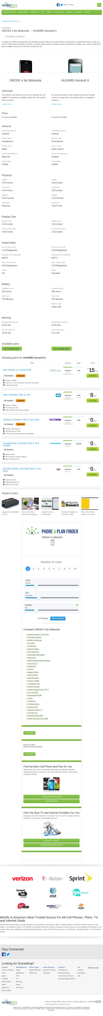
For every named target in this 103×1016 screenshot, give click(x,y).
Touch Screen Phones (64, 976)
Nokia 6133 (31, 658)
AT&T (4, 973)
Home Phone (35, 12)
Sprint (4, 976)
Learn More (29, 733)
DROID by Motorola (34, 640)
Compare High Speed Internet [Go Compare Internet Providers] (51, 845)
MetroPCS (5, 987)
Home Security (59, 12)
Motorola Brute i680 (34, 695)
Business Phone (23, 12)
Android (78, 970)
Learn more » (7, 104)
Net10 (4, 984)
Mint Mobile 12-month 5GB (17, 370)
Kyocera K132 (32, 707)
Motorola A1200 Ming (35, 716)
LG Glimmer (31, 646)
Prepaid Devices (62, 973)
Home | (47, 1001)
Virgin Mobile (6, 981)
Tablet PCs (32, 973)
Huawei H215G (33, 672)
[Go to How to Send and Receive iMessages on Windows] (30, 504)
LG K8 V (30, 669)
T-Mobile (5, 978)
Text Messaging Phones (65, 978)
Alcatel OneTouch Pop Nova (37, 718)
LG (17, 978)
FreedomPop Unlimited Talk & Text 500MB (21, 444)
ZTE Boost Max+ (33, 704)
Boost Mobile (6, 990)
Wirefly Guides (90, 968)
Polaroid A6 (31, 666)
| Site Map (91, 1001)
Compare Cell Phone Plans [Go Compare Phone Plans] (52, 797)
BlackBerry (19, 973)
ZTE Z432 (31, 643)
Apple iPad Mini (33, 678)
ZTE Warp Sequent (34, 637)
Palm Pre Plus (32, 675)
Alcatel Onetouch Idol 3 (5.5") (38, 689)
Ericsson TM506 (33, 681)
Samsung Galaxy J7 (34, 710)
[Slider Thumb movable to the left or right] (36, 586)
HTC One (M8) (32, 692)
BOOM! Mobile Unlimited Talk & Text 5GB (22, 469)
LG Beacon (31, 701)
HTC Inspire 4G (33, 652)
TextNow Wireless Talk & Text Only (21, 419)
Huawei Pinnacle (33, 687)
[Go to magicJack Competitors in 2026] (10, 504)
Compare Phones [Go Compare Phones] (51, 801)
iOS (77, 976)
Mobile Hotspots (34, 970)
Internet (49, 12)
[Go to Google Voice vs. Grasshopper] (50, 504)
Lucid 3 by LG (32, 663)
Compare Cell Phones (10, 21)
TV (43, 12)
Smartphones (61, 970)
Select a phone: (52, 537)
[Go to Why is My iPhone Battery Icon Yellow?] (90, 504)
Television (45, 973)
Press (71, 5)
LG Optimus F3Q (33, 684)
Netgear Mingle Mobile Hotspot (38, 660)
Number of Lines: (51, 562)
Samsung (19, 987)
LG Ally (29, 698)
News (65, 5)
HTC (17, 976)
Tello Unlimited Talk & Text (16, 395)
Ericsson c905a (33, 649)
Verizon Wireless (7, 970)
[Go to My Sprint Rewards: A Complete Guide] (70, 504)
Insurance (69, 12)
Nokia (18, 984)
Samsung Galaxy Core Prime (38, 634)
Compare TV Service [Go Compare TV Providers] (51, 840)
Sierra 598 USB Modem (36, 655)
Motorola (19, 981)
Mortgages (78, 12)
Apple (18, 970)
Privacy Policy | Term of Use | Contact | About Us (69, 1001)
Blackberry (79, 973)
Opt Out (98, 1001)
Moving (87, 12)
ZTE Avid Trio (32, 713)
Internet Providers (48, 970)
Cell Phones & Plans (9, 12)
